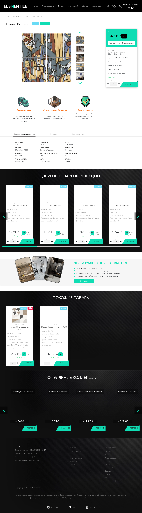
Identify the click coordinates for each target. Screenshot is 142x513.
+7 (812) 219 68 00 (131, 4)
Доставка (61, 6)
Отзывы (107, 464)
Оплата (107, 474)
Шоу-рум (85, 6)
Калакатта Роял (55, 334)
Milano (119, 66)
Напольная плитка (75, 458)
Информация (96, 6)
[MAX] (72, 507)
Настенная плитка (75, 455)
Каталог (36, 6)
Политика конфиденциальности (116, 481)
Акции (107, 477)
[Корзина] (114, 6)
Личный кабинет (111, 468)
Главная (8, 16)
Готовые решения (48, 6)
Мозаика (72, 464)
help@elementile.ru (36, 457)
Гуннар (17, 336)
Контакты (108, 451)
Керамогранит (74, 461)
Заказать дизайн (73, 6)
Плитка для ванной (75, 451)
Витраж (14, 212)
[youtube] (91, 507)
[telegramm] (52, 507)
